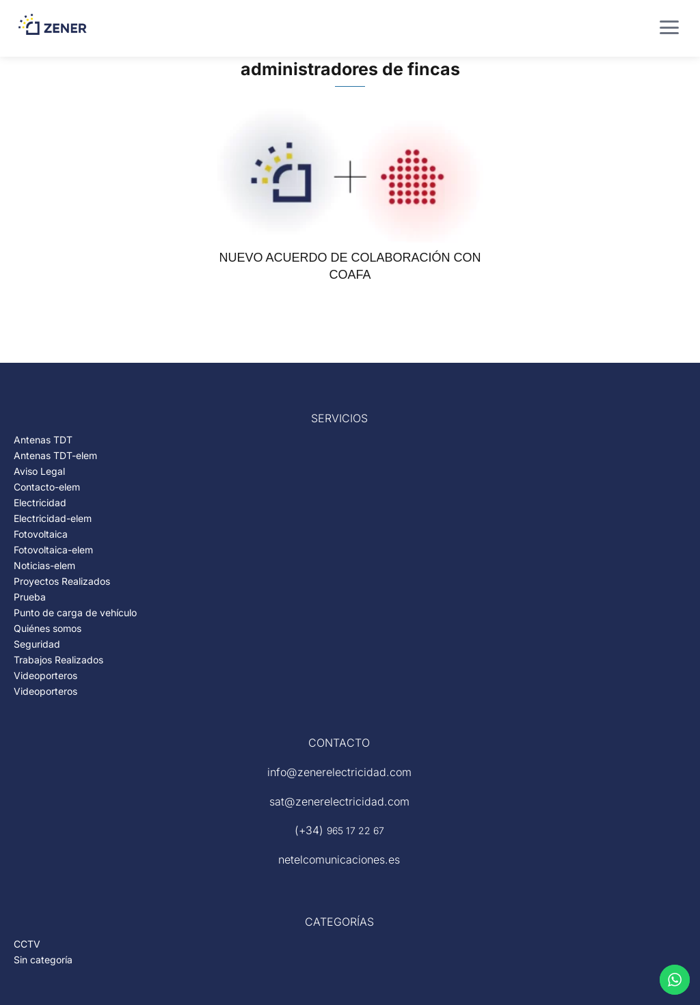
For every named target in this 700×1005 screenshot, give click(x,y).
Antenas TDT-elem (55, 455)
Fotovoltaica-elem (53, 549)
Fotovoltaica (41, 534)
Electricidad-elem (53, 518)
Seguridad (37, 644)
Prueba (30, 597)
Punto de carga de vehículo (75, 612)
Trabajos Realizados (58, 659)
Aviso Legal (39, 471)
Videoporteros (45, 675)
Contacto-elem (47, 487)
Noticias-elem (44, 565)
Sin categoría (43, 959)
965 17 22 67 (355, 830)
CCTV (27, 944)
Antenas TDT (43, 439)
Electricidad (40, 502)
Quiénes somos (47, 628)
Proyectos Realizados (62, 581)
